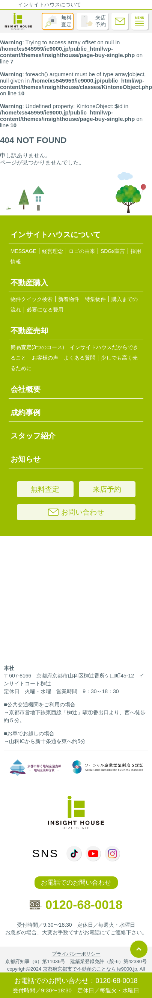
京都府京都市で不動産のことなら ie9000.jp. (90, 969)
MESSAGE (23, 251)
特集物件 (95, 299)
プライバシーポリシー (76, 954)
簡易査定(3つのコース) (37, 347)
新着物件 (68, 299)
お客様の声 (45, 358)
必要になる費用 (45, 310)
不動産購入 (29, 282)
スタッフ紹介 (33, 436)
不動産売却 (29, 331)
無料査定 (66, 21)
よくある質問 (79, 358)
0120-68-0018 (76, 905)
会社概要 (26, 389)
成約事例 (26, 412)
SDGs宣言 (113, 251)
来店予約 (100, 21)
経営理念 (52, 251)
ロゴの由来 (82, 251)
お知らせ (26, 459)
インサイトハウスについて (49, 5)
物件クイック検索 (32, 299)
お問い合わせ (76, 512)
